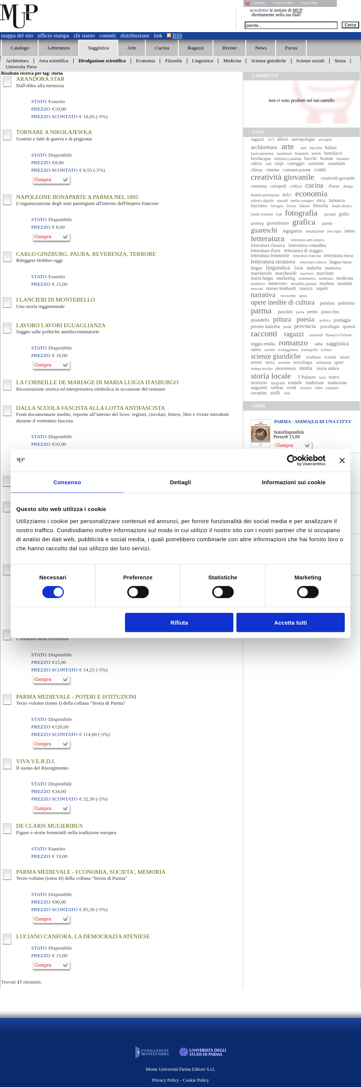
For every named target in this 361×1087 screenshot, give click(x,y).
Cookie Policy (196, 1080)
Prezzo (279, 436)
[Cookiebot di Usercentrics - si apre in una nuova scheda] (292, 460)
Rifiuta (179, 622)
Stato (278, 432)
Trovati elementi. (21, 982)
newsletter (259, 10)
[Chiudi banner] (342, 460)
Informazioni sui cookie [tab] (294, 482)
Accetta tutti (290, 622)
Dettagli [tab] (180, 482)
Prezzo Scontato (54, 116)
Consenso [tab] (67, 482)
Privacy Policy (165, 1080)
